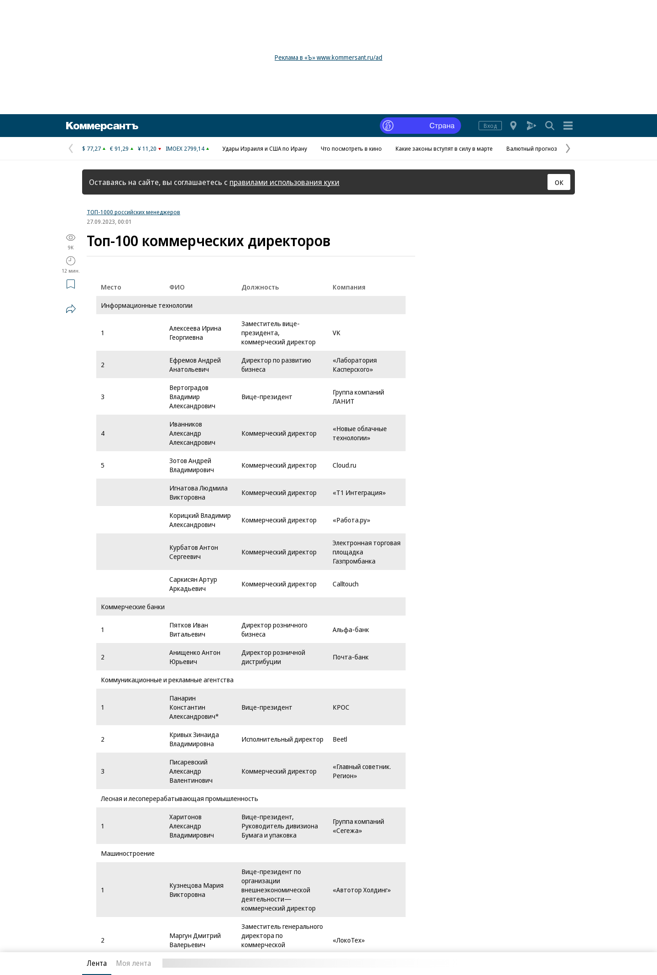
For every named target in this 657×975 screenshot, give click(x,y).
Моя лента (133, 963)
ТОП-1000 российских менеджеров (133, 212)
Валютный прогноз (531, 148)
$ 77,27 (91, 148)
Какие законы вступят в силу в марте (444, 148)
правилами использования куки (284, 182)
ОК (559, 182)
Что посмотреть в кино (351, 148)
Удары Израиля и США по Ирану (265, 148)
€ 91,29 (119, 148)
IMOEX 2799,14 (185, 148)
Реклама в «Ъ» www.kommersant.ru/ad (328, 57)
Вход (490, 125)
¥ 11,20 (147, 148)
